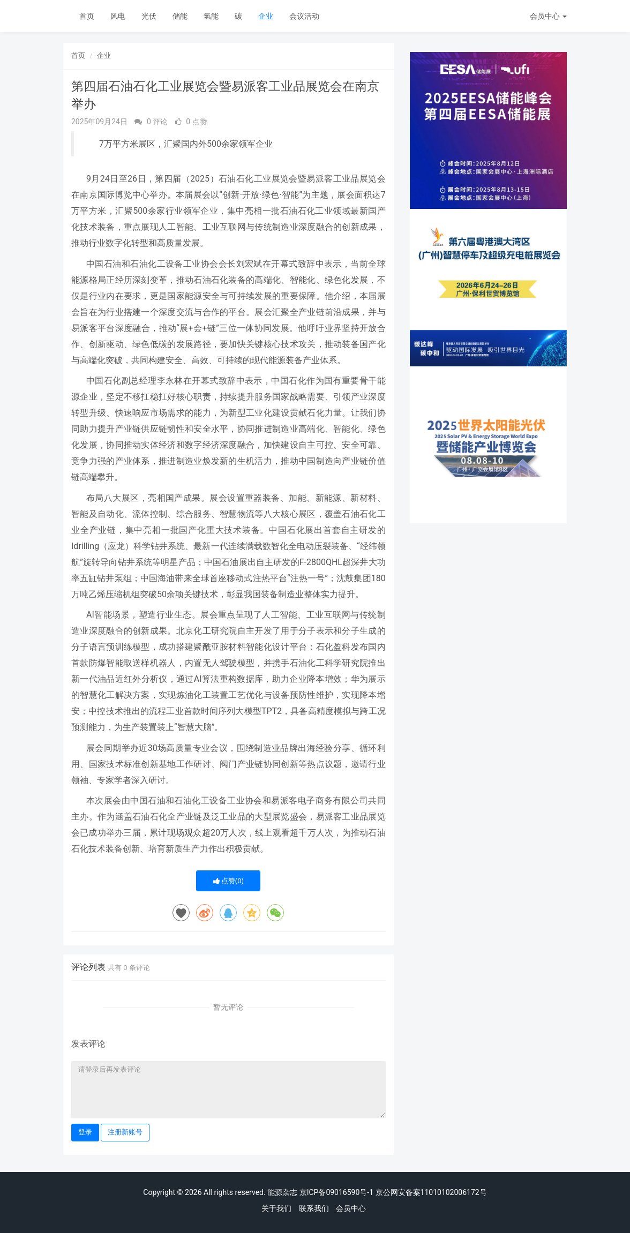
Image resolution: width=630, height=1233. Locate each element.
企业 (265, 16)
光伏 (148, 16)
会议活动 (304, 16)
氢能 (211, 16)
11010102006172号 (454, 1192)
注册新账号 (125, 1132)
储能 (180, 16)
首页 (86, 16)
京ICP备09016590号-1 (336, 1192)
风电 (117, 16)
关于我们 (276, 1208)
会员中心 (351, 1208)
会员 (548, 16)
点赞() (228, 881)
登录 (85, 1132)
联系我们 (314, 1208)
